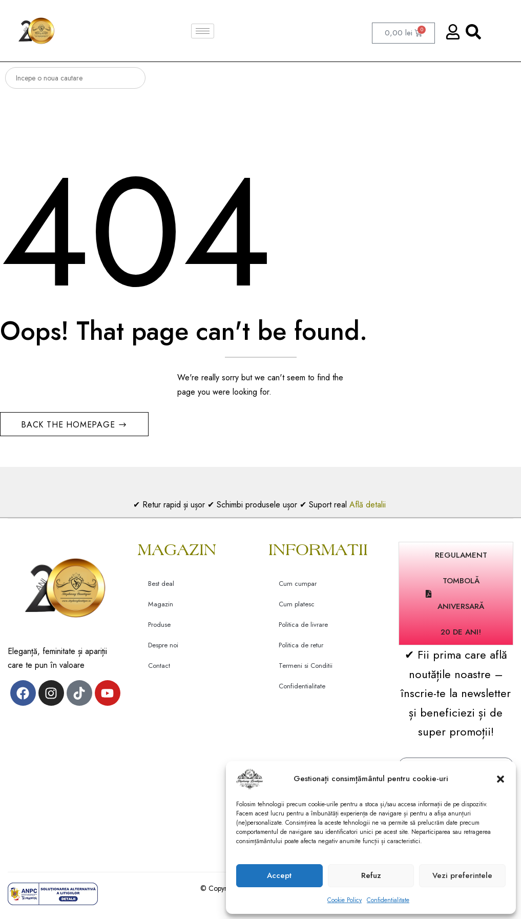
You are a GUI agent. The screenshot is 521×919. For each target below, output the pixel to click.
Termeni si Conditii (305, 669)
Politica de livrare (303, 628)
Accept (279, 875)
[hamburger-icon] (202, 31)
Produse (159, 628)
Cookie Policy (344, 900)
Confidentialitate (388, 900)
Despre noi (163, 648)
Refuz (371, 875)
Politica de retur (301, 648)
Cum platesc (297, 607)
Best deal (161, 587)
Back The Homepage (69, 428)
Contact (159, 669)
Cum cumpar (298, 587)
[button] (500, 779)
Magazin (160, 607)
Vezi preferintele (462, 875)
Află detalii (368, 508)
